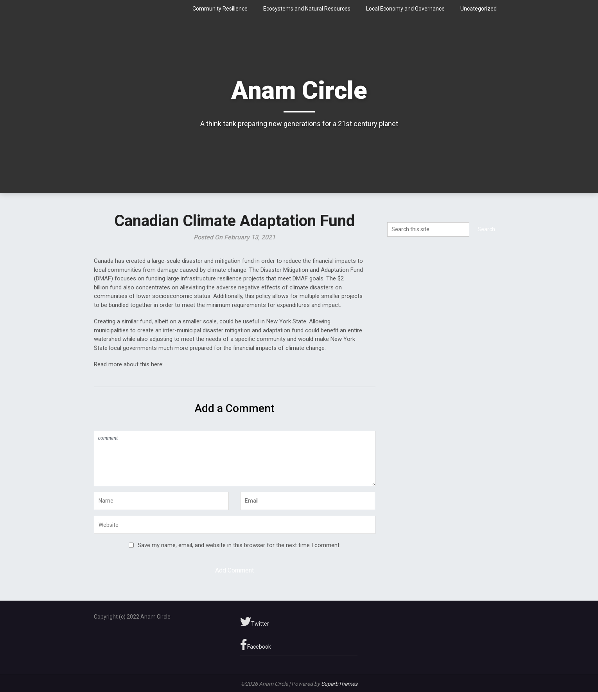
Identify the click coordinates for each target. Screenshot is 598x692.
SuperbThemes (339, 684)
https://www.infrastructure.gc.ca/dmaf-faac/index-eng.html (241, 364)
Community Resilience (220, 8)
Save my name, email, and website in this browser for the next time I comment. (239, 545)
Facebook (255, 644)
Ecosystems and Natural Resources (306, 8)
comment (234, 458)
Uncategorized (478, 8)
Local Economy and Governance (405, 8)
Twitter (254, 621)
